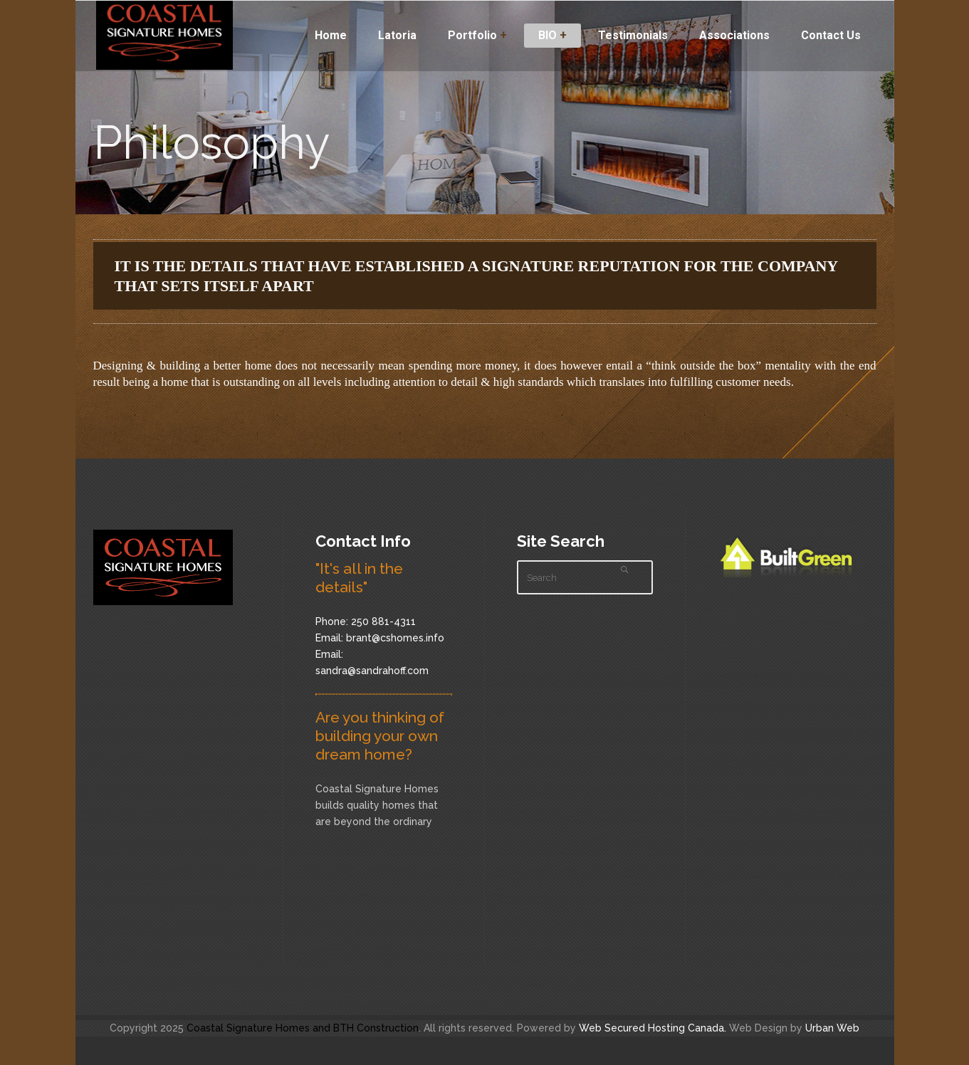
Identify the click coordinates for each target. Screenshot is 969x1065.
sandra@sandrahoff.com (372, 670)
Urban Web (832, 1028)
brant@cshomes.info (395, 638)
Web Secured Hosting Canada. (652, 1028)
